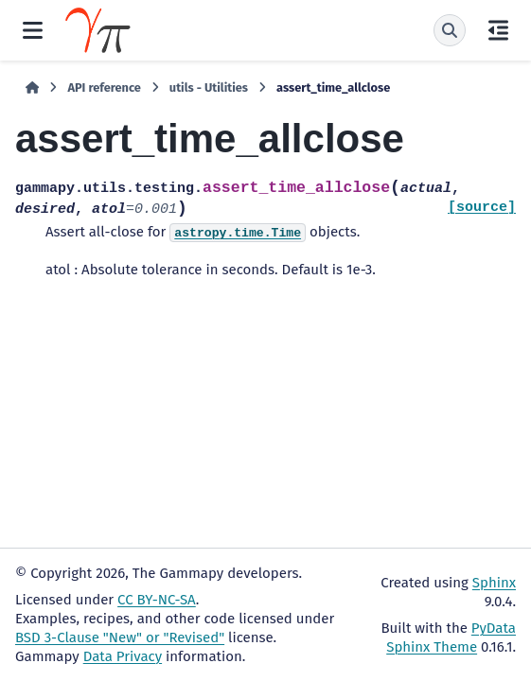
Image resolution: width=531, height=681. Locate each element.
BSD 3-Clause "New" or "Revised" (119, 637)
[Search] (450, 30)
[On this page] (498, 30)
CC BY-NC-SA (156, 599)
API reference (103, 87)
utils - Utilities (208, 87)
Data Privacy (122, 656)
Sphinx (494, 582)
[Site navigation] (32, 30)
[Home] (32, 88)
